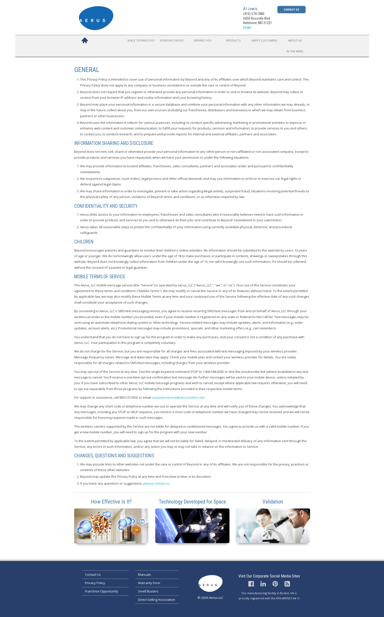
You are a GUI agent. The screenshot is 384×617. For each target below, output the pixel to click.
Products (233, 40)
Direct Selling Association (156, 599)
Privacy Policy (95, 583)
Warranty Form (149, 583)
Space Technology (141, 40)
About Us (295, 40)
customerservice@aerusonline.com (178, 397)
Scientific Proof (172, 40)
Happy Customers (264, 40)
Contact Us (291, 9)
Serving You (203, 40)
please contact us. (156, 483)
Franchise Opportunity (101, 591)
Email (247, 28)
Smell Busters (148, 591)
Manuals (144, 574)
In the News (294, 51)
